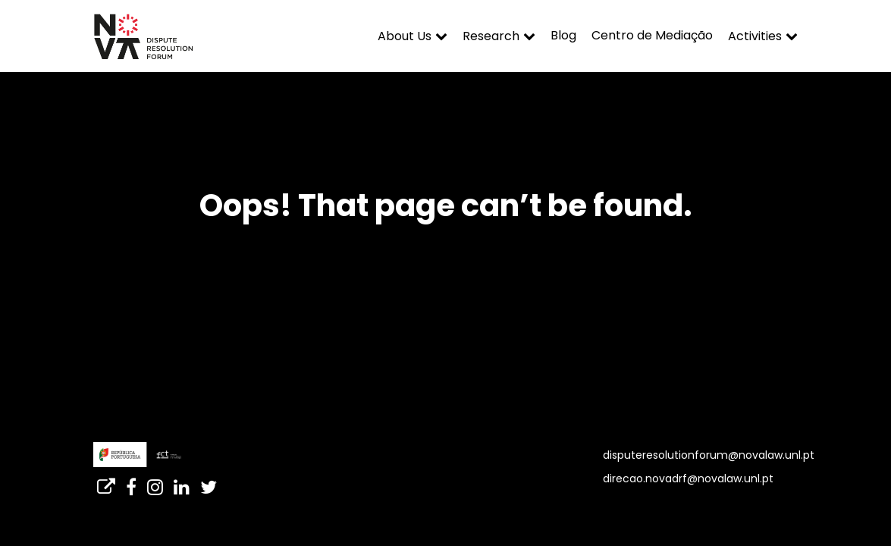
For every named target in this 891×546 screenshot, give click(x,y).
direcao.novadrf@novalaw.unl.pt (688, 478)
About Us (404, 36)
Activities (755, 36)
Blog (563, 35)
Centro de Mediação (652, 35)
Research (491, 36)
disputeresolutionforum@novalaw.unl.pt (708, 455)
